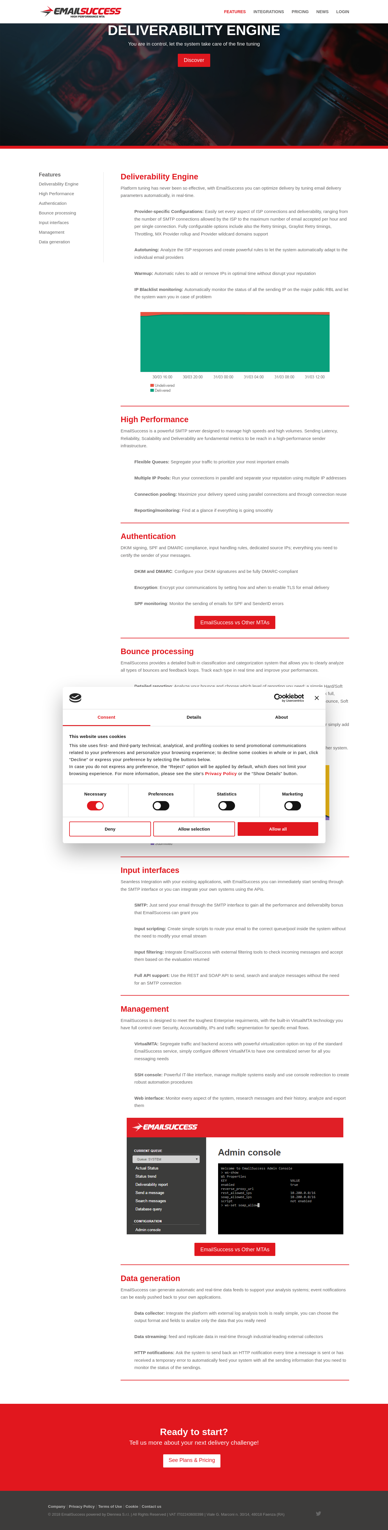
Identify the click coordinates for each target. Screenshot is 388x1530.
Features (235, 12)
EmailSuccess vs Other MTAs (234, 622)
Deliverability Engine (59, 183)
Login (342, 12)
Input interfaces (54, 222)
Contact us (151, 1506)
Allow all (278, 828)
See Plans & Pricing (191, 1460)
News (322, 12)
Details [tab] (194, 717)
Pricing (300, 12)
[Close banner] (317, 698)
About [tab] (281, 717)
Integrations (268, 12)
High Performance (56, 193)
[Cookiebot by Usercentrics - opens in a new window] (278, 698)
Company (56, 1506)
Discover (194, 60)
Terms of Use (110, 1506)
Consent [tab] (106, 717)
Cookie (132, 1506)
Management (52, 232)
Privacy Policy (82, 1506)
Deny (110, 828)
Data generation (54, 241)
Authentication (53, 203)
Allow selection (194, 828)
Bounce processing (57, 212)
